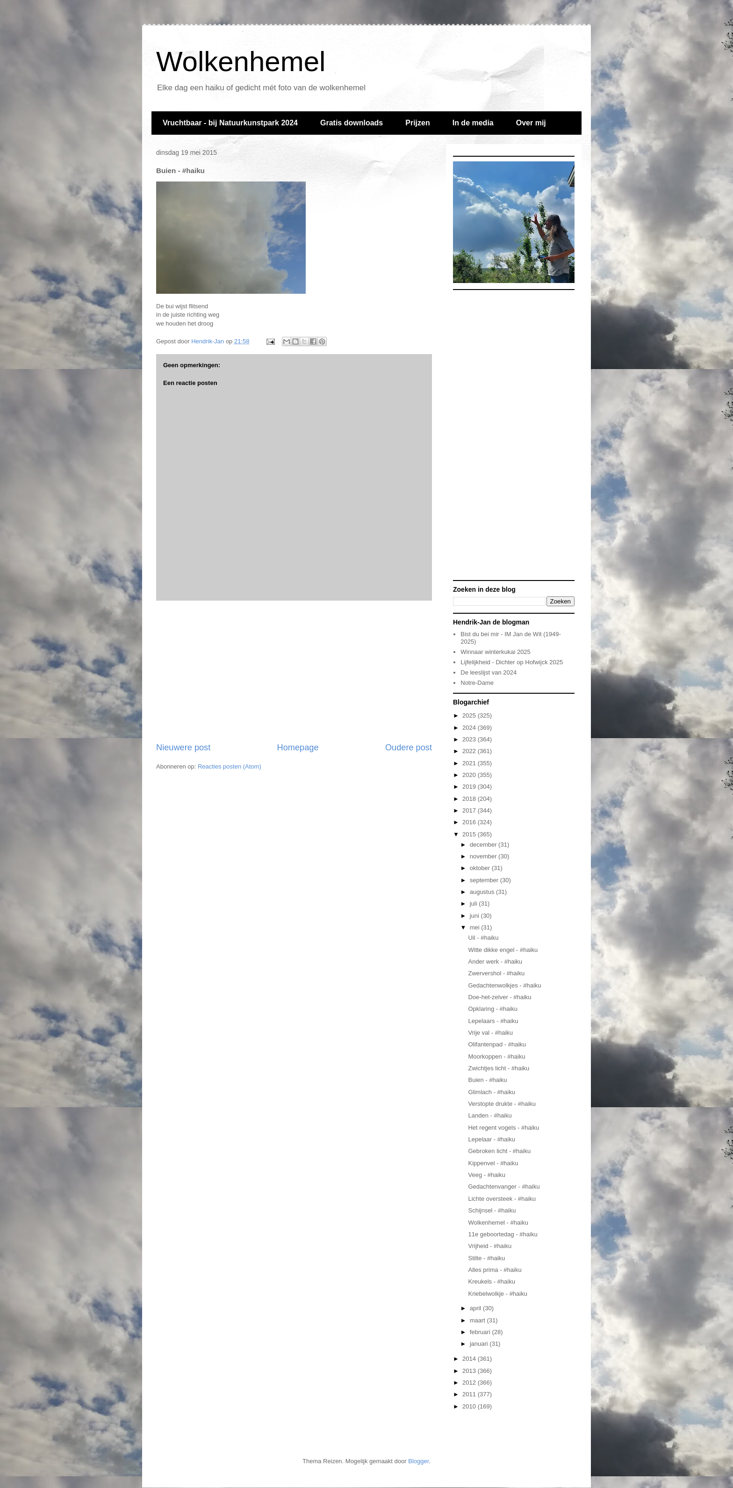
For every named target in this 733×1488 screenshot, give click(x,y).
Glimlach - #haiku (491, 1092)
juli (474, 903)
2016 (470, 822)
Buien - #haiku (487, 1079)
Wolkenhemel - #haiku (498, 1222)
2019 (470, 786)
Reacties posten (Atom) (229, 766)
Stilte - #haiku (486, 1258)
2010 (470, 1406)
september (485, 880)
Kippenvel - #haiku (493, 1163)
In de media (473, 123)
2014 (470, 1358)
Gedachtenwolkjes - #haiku (504, 985)
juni (475, 915)
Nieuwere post (183, 747)
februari (481, 1332)
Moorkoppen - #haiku (496, 1056)
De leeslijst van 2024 (488, 672)
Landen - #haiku (489, 1115)
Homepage (298, 747)
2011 (470, 1394)
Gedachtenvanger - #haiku (503, 1186)
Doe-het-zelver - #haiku (499, 997)
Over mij (531, 123)
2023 (470, 739)
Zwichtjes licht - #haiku (498, 1068)
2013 (470, 1370)
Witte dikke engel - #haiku (503, 949)
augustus (483, 891)
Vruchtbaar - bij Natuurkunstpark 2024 (230, 123)
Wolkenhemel (240, 61)
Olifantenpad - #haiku (497, 1044)
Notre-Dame (477, 682)
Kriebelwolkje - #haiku (497, 1293)
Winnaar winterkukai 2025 (495, 651)
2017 (470, 810)
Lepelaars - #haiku (493, 1020)
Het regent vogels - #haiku (503, 1127)
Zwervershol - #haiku (496, 973)
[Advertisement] (294, 671)
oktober (481, 867)
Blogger (418, 1461)
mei (475, 927)
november (484, 856)
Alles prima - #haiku (494, 1269)
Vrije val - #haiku (490, 1032)
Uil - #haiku (483, 937)
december (484, 844)
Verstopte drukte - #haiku (502, 1103)
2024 (470, 727)
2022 (470, 751)
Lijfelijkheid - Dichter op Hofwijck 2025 (511, 662)
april (476, 1308)
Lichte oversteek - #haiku (502, 1198)
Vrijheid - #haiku (489, 1245)
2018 (470, 798)
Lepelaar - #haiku (491, 1139)
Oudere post (408, 747)
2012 (470, 1382)
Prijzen (417, 123)
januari (480, 1343)
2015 (470, 834)
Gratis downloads (351, 123)
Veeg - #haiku (486, 1174)
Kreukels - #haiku (491, 1281)
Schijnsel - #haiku (492, 1210)
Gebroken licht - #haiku (499, 1150)
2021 (470, 763)
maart (478, 1320)
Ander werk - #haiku (495, 961)
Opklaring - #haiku (492, 1008)
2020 (470, 774)
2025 (470, 715)
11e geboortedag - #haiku (502, 1234)
